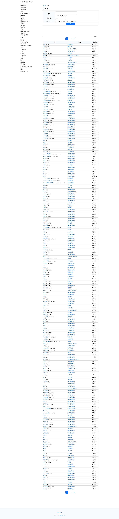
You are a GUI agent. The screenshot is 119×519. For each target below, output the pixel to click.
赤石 (44, 281)
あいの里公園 (46, 156)
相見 (44, 169)
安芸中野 (45, 419)
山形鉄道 (70, 375)
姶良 (44, 176)
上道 (44, 383)
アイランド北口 (47, 178)
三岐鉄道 (70, 337)
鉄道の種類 (23, 33)
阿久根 (45, 442)
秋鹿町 (45, 57)
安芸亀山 (45, 397)
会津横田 (45, 136)
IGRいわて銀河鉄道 (72, 256)
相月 (44, 89)
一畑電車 (70, 57)
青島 (44, 203)
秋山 (44, 435)
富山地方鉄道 (71, 151)
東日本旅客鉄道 (71, 82)
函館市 (69, 249)
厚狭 (44, 477)
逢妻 (44, 127)
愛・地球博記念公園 (48, 182)
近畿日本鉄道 (71, 263)
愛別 (44, 167)
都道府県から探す (25, 22)
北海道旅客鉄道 (71, 71)
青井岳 (45, 194)
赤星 (44, 361)
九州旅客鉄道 (71, 176)
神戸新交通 (70, 178)
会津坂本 (45, 98)
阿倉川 (45, 444)
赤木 (44, 299)
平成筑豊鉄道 (71, 265)
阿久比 (45, 446)
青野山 (45, 216)
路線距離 (23, 27)
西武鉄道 (70, 379)
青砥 (44, 207)
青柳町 (45, 249)
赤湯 (44, 372)
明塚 (44, 332)
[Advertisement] (31, 84)
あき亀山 (45, 395)
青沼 (44, 209)
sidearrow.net (62, 515)
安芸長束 (45, 421)
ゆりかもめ (70, 236)
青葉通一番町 (46, 227)
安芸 (44, 388)
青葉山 (45, 229)
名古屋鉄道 (70, 165)
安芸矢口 (45, 433)
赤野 (44, 343)
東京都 (69, 258)
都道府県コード (24, 71)
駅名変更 (23, 64)
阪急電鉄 (70, 60)
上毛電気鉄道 (71, 294)
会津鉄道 (70, 80)
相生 (44, 44)
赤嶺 (44, 368)
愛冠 (44, 55)
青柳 (44, 247)
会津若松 (45, 138)
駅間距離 (23, 62)
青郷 (44, 214)
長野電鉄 (70, 283)
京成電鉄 (70, 207)
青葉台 (45, 223)
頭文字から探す (24, 42)
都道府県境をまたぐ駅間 (26, 66)
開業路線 (23, 23)
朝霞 (44, 482)
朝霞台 (45, 484)
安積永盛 (45, 486)
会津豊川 (45, 111)
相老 (44, 46)
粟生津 (45, 196)
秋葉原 (45, 426)
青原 (44, 218)
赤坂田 (45, 314)
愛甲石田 (45, 69)
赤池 (44, 272)
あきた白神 (46, 413)
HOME (44, 5)
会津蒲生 (45, 86)
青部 (44, 232)
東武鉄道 (70, 46)
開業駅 (22, 58)
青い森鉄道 (70, 243)
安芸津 (45, 417)
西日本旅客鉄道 (71, 51)
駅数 (22, 11)
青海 (44, 236)
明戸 (44, 453)
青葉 (44, 220)
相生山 (45, 53)
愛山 (44, 71)
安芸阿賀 (45, 390)
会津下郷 (45, 104)
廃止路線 (23, 25)
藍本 (44, 174)
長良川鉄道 (70, 44)
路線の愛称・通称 (25, 31)
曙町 (44, 457)
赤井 (44, 267)
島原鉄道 (70, 142)
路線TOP (23, 18)
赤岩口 (45, 287)
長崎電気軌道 (71, 321)
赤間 (44, 363)
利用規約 (59, 512)
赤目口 (45, 370)
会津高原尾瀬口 (47, 91)
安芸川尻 (45, 399)
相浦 (44, 149)
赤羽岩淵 (45, 348)
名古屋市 (70, 53)
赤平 (44, 354)
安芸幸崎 (45, 404)
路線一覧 (23, 20)
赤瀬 (44, 328)
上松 (44, 471)
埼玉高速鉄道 (71, 350)
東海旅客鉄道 (71, 66)
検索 (71, 23)
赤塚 (44, 334)
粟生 (44, 185)
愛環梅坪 (45, 64)
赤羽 (44, 346)
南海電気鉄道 (71, 488)
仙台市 (69, 227)
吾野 (44, 379)
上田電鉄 (70, 312)
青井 (44, 191)
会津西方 (45, 118)
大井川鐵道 (70, 232)
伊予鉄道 (70, 73)
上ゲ (44, 464)
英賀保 (45, 381)
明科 (44, 325)
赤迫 (44, 321)
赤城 (44, 294)
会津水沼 (45, 129)
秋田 (44, 410)
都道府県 (24, 49)
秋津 (44, 415)
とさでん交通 (71, 457)
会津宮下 (45, 131)
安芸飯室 (45, 392)
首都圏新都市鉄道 (72, 191)
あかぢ (45, 330)
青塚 (44, 205)
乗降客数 (23, 53)
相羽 (44, 165)
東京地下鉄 (70, 261)
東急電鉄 (70, 223)
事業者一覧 (23, 7)
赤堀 (44, 359)
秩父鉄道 (70, 453)
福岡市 (69, 305)
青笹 (44, 200)
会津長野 (45, 115)
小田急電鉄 (70, 69)
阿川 (44, 386)
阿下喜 (45, 468)
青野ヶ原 (45, 212)
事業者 (23, 57)
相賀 (44, 66)
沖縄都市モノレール (73, 368)
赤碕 (44, 319)
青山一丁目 (46, 258)
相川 (44, 60)
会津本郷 (45, 124)
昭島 (44, 406)
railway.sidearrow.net (27, 1)
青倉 (44, 198)
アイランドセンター (48, 180)
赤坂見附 (45, 316)
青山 (44, 252)
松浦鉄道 (70, 149)
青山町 (45, 263)
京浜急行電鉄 (71, 238)
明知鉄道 (70, 437)
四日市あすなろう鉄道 (73, 359)
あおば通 (45, 225)
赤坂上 (45, 312)
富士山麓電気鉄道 (72, 310)
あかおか (45, 290)
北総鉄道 (70, 435)
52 (74, 38)
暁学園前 (45, 337)
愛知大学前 (46, 75)
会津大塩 (45, 82)
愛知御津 (45, 78)
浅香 (44, 480)
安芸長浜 (45, 424)
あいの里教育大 (47, 153)
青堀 (44, 234)
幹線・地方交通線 (25, 35)
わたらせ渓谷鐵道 (72, 48)
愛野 (44, 142)
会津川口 (45, 84)
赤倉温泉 (45, 301)
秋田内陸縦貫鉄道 (72, 62)
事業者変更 (23, 9)
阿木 (44, 437)
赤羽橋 (45, 352)
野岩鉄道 (70, 91)
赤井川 (45, 270)
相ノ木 (45, 151)
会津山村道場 (46, 100)
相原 (44, 162)
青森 (44, 241)
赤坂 (44, 303)
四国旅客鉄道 (71, 361)
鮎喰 (44, 439)
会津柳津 (45, 133)
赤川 (44, 292)
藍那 (44, 140)
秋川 (44, 401)
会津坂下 (45, 120)
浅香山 (45, 488)
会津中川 (45, 113)
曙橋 (44, 462)
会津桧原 (45, 122)
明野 (44, 455)
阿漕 (44, 475)
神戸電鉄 (70, 140)
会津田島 (45, 109)
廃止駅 (22, 60)
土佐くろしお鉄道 (72, 290)
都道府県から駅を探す (26, 45)
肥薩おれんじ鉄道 (72, 442)
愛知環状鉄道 (71, 64)
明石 (44, 323)
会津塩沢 (45, 102)
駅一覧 (22, 40)
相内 (44, 158)
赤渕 (44, 357)
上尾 (44, 466)
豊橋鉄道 (70, 75)
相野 (44, 145)
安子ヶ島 (45, 473)
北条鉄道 (70, 187)
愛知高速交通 (71, 182)
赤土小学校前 (46, 341)
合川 (44, 62)
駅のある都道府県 (25, 13)
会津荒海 (45, 80)
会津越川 (45, 95)
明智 (44, 448)
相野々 (45, 160)
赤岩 (44, 283)
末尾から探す (24, 43)
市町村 (23, 51)
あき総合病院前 (47, 408)
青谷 (44, 245)
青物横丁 (45, 238)
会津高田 (45, 107)
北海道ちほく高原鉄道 (73, 55)
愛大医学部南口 (47, 73)
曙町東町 (45, 459)
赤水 (44, 366)
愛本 (44, 171)
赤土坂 (45, 339)
